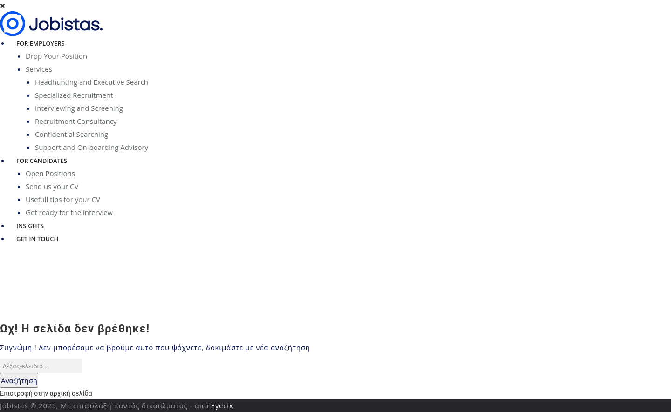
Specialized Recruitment (74, 95)
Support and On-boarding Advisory (91, 147)
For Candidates (41, 160)
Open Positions (50, 173)
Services (39, 69)
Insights (30, 226)
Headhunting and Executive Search (91, 82)
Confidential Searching (71, 134)
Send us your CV (52, 186)
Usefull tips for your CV (63, 199)
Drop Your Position (56, 56)
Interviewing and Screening (79, 108)
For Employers (40, 43)
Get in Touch (37, 239)
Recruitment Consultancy (75, 121)
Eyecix (222, 405)
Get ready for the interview (69, 212)
